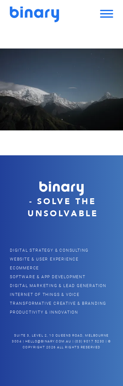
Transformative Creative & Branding (58, 303)
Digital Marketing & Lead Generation (58, 285)
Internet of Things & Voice (45, 294)
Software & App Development (48, 276)
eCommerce (24, 267)
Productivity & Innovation (44, 312)
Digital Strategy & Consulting (49, 250)
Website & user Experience (44, 258)
